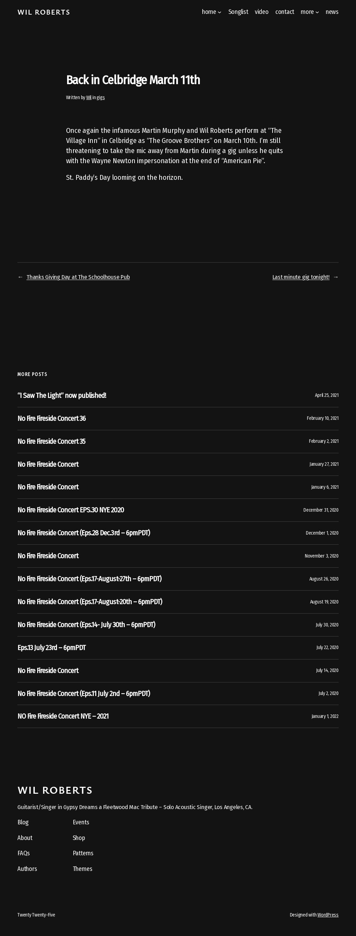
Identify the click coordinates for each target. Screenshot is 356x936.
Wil (88, 98)
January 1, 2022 (325, 716)
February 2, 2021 (324, 441)
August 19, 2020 (324, 602)
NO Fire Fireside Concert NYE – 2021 (62, 716)
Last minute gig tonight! (301, 277)
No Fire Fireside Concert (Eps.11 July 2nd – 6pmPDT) (83, 693)
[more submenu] (317, 12)
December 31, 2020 (321, 510)
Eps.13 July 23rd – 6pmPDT (51, 647)
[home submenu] (219, 12)
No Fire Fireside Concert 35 (51, 441)
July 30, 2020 (327, 625)
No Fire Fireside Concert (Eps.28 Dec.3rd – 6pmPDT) (83, 533)
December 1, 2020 (322, 533)
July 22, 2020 (327, 647)
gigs (101, 98)
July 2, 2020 (328, 693)
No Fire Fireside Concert (47, 464)
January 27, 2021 (324, 464)
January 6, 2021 (325, 487)
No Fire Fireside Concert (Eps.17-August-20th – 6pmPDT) (89, 602)
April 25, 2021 (327, 395)
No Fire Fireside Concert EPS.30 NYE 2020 (70, 510)
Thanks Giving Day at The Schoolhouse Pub (78, 277)
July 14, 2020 (327, 670)
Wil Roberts (43, 12)
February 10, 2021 (323, 418)
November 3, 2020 (322, 556)
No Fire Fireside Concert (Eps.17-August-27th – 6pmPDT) (89, 579)
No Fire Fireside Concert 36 (51, 418)
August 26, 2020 (324, 579)
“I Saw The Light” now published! (61, 395)
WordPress (328, 915)
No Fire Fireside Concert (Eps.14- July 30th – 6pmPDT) (86, 625)
